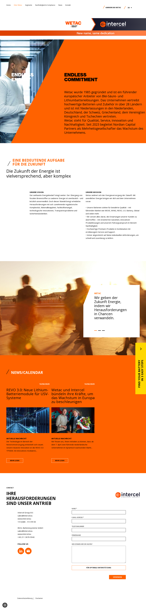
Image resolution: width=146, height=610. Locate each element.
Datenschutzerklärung (25, 598)
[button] (130, 7)
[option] (112, 312)
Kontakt (68, 5)
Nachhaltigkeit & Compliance (45, 5)
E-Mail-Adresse (79, 517)
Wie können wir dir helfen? (83, 544)
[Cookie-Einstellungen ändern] (4, 605)
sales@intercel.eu (23, 515)
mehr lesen (14, 462)
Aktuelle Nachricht (16, 440)
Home (8, 5)
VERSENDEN (118, 577)
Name (75, 508)
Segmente (28, 5)
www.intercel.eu (22, 518)
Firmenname (77, 535)
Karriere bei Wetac (113, 7)
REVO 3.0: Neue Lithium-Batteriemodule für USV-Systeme (27, 395)
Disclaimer (39, 598)
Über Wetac (18, 5)
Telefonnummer (79, 526)
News (60, 5)
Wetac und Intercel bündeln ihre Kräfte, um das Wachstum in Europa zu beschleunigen (73, 397)
